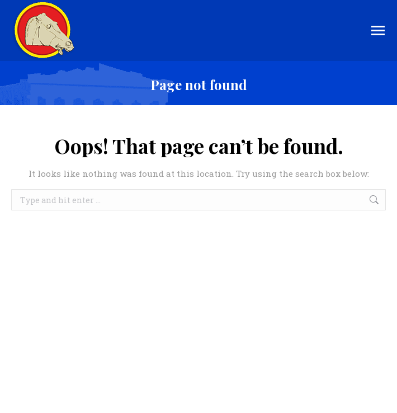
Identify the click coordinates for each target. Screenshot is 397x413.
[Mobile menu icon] (378, 30)
